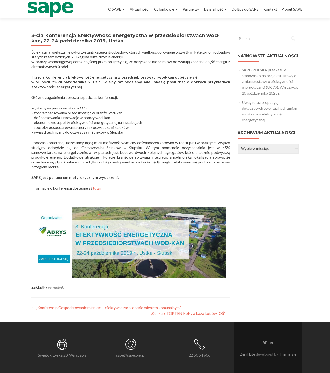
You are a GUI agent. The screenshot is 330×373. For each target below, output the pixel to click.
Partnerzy (191, 9)
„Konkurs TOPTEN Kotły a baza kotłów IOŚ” (190, 313)
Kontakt (270, 9)
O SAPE (114, 9)
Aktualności (139, 9)
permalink (56, 287)
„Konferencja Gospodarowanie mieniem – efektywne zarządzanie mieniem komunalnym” (106, 307)
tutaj (97, 188)
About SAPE (292, 9)
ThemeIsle (287, 354)
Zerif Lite (248, 354)
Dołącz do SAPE (244, 9)
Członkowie (164, 9)
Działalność (213, 9)
